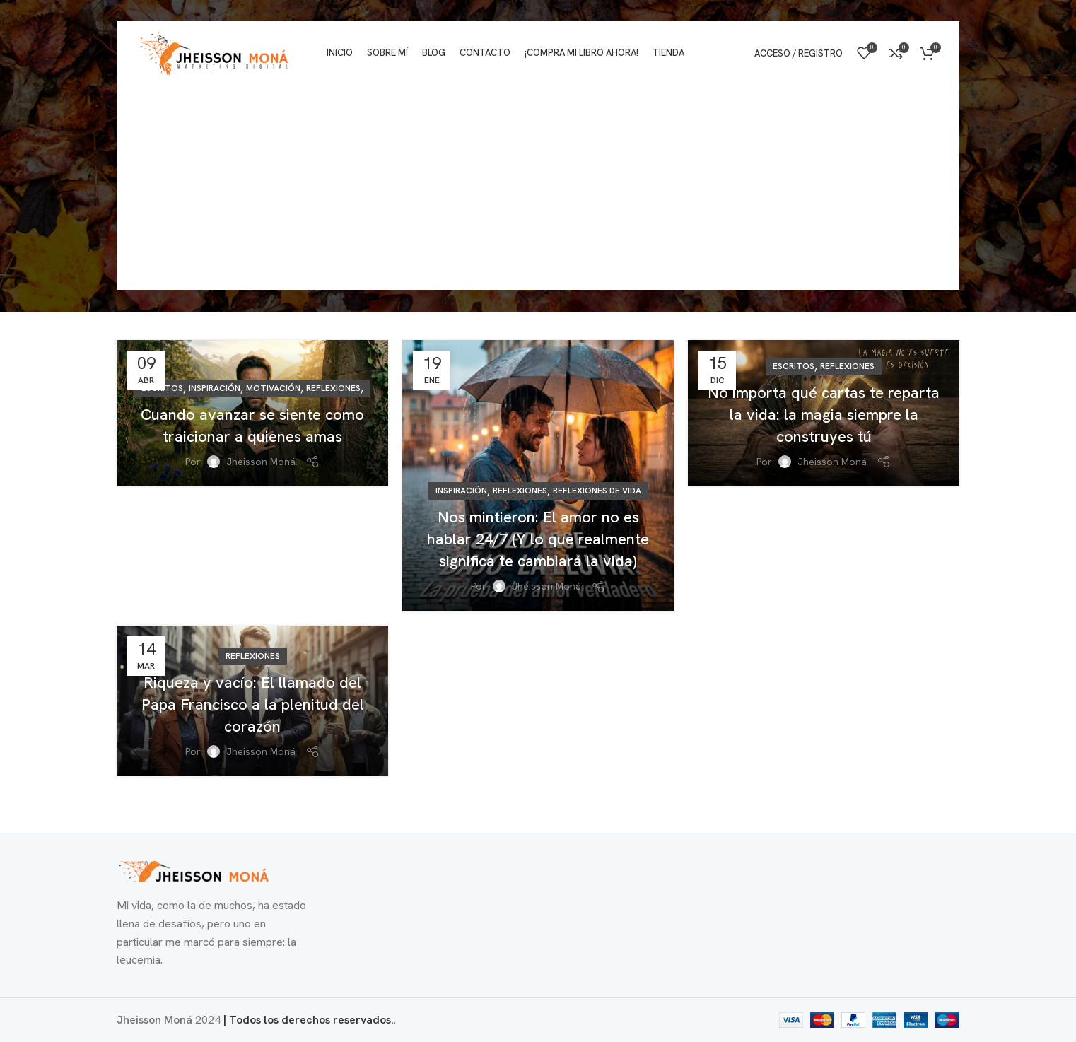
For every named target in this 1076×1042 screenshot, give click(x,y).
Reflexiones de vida (597, 490)
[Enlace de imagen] (194, 870)
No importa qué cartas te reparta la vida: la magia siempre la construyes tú (824, 414)
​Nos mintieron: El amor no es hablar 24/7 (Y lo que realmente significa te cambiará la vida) (538, 539)
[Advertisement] (538, 191)
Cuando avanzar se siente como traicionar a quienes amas (252, 425)
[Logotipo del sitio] (214, 52)
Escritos (793, 366)
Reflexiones (333, 388)
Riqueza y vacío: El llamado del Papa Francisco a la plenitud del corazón (252, 704)
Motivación (273, 388)
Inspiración (214, 388)
